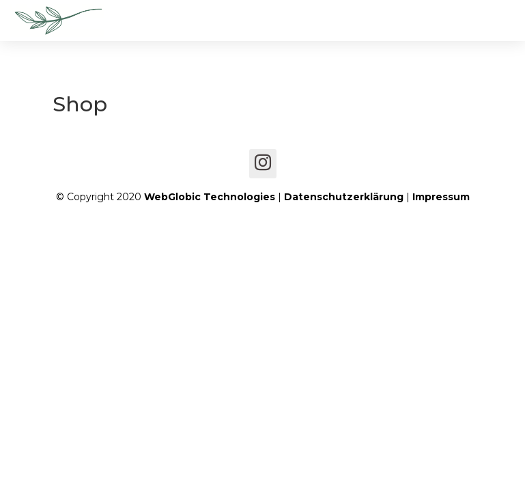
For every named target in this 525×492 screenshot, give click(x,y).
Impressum (441, 197)
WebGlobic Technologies (209, 197)
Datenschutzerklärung (343, 197)
